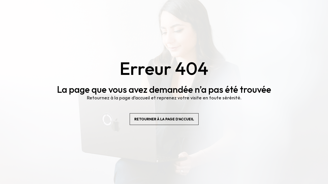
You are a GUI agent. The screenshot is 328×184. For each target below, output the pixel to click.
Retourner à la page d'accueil (164, 119)
